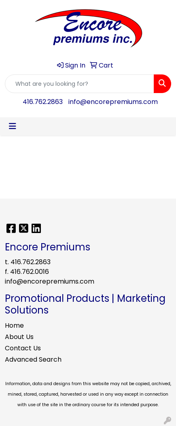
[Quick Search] (79, 83)
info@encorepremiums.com (113, 101)
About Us (19, 336)
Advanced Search (33, 359)
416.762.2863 (43, 101)
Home (14, 325)
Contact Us (23, 348)
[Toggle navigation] (12, 126)
